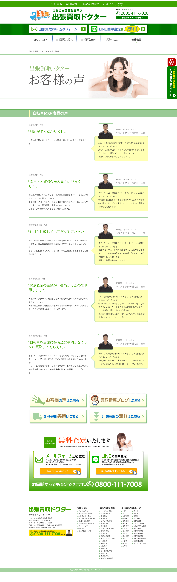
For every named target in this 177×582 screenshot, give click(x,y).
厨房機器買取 (105, 513)
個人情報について (84, 531)
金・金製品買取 (106, 551)
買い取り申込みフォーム (87, 518)
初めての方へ (40, 39)
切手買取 (104, 548)
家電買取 (104, 516)
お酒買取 (104, 541)
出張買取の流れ (64, 39)
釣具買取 (104, 533)
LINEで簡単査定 (84, 521)
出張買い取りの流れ (85, 513)
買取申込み (112, 39)
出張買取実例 (88, 39)
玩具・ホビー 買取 (107, 528)
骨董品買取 (105, 523)
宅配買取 (104, 546)
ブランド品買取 (106, 521)
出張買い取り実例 (84, 516)
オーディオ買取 (106, 511)
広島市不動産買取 (107, 558)
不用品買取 (105, 556)
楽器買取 (104, 526)
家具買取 (104, 518)
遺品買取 (104, 543)
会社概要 (136, 39)
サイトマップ (83, 526)
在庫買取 (104, 553)
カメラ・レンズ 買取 (108, 538)
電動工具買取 (105, 536)
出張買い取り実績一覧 (86, 523)
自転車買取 (105, 531)
